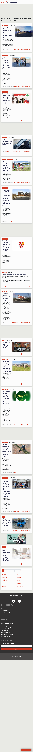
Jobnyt (18, 585)
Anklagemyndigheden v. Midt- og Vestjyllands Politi (14, 284)
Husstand (19, 579)
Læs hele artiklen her (26, 49)
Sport (18, 580)
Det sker (4, 574)
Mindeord (19, 576)
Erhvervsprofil (5, 576)
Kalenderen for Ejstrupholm (7, 626)
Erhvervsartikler (4, 630)
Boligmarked (5, 582)
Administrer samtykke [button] (6, 615)
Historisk (4, 586)
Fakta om (19, 577)
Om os (2, 608)
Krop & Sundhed (5, 580)
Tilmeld (16, 649)
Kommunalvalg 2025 (6, 588)
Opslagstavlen (5, 579)
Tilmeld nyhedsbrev (26, 749)
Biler (3, 583)
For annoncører (4, 610)
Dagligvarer (20, 582)
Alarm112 (4, 585)
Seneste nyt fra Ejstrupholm (7, 623)
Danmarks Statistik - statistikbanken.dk (12, 151)
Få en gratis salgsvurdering (7, 634)
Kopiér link (18, 49)
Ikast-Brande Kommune (6, 632)
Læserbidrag (20, 586)
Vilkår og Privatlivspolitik (6, 612)
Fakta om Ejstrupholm (6, 628)
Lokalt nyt (19, 574)
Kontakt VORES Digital (6, 613)
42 (20, 570)
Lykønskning (4, 577)
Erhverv (19, 583)
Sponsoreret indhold (5, 636)
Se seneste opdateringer (25, 286)
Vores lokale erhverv (5, 625)
